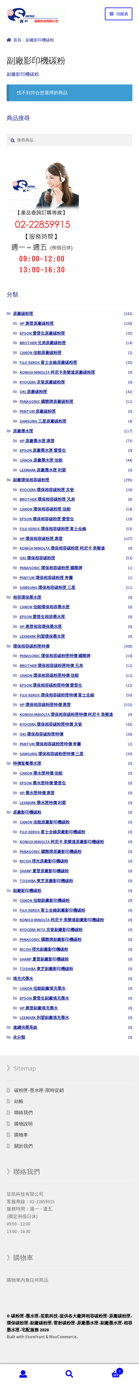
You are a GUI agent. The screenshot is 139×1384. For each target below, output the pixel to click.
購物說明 (23, 1124)
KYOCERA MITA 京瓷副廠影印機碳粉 (51, 929)
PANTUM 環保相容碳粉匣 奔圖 (46, 577)
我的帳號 (23, 1374)
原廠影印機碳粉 (27, 812)
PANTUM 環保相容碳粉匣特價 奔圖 (50, 744)
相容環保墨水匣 (27, 597)
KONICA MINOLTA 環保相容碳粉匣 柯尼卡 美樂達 (62, 548)
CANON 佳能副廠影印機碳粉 (45, 900)
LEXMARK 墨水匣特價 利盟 (43, 802)
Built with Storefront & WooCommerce (42, 1336)
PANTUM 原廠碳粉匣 (38, 411)
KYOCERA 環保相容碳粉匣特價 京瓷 (51, 724)
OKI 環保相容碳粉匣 (37, 558)
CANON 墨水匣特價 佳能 (41, 773)
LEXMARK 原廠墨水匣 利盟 (43, 470)
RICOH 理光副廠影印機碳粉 (44, 949)
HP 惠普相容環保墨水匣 (41, 626)
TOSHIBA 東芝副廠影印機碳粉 (46, 968)
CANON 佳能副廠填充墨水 (43, 988)
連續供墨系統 (25, 1027)
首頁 (17, 40)
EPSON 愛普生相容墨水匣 (42, 616)
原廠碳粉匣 (23, 313)
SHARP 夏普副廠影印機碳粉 (44, 959)
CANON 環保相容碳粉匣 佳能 (45, 509)
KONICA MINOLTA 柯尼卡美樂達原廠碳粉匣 (57, 372)
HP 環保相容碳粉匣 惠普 (41, 538)
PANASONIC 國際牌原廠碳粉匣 (46, 401)
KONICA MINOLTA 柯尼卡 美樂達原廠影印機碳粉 (62, 841)
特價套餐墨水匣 (27, 763)
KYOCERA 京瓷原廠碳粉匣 (42, 382)
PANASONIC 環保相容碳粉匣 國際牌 (51, 567)
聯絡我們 (23, 1112)
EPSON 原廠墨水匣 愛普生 (43, 450)
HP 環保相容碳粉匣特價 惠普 (45, 704)
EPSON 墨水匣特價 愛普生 (43, 783)
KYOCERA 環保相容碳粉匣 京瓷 (47, 489)
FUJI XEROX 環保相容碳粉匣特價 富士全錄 (57, 695)
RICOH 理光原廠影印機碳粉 (44, 861)
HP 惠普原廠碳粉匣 (37, 323)
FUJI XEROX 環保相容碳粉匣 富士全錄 (53, 528)
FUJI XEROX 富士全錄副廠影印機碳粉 (52, 910)
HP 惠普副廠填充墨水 (39, 1008)
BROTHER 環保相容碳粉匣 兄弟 (47, 499)
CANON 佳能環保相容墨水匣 (45, 606)
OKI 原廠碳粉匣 (33, 391)
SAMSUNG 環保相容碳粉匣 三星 (47, 587)
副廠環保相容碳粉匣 (31, 479)
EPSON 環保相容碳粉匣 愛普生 (47, 518)
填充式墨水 (23, 978)
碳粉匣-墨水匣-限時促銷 (39, 1090)
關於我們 (23, 1146)
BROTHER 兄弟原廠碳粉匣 (43, 342)
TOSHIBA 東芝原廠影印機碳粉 (46, 880)
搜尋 (69, 1374)
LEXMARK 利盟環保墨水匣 (42, 636)
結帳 (18, 1101)
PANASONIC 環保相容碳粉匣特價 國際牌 (55, 655)
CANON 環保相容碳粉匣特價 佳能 (49, 675)
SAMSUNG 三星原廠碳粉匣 (43, 421)
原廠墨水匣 (23, 431)
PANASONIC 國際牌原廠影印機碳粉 (50, 851)
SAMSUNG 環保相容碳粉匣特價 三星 (52, 753)
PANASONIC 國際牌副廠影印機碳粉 (50, 939)
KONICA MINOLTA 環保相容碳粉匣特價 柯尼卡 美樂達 (66, 714)
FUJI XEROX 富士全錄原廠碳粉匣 (48, 362)
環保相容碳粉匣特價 (31, 646)
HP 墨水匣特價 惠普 (37, 792)
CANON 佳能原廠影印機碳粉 (45, 822)
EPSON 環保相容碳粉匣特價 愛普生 (51, 685)
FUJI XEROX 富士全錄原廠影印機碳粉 (52, 831)
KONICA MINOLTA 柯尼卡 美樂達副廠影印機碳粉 (62, 919)
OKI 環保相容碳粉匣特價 (41, 734)
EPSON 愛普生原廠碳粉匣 (42, 333)
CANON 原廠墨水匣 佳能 (41, 460)
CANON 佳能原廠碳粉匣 (41, 352)
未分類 (19, 1037)
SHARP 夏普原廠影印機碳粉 (44, 870)
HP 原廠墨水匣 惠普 (37, 440)
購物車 (21, 1135)
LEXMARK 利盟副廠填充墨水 (44, 1017)
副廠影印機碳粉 (27, 890)
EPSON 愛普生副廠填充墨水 (44, 998)
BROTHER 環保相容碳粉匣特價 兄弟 (51, 665)
